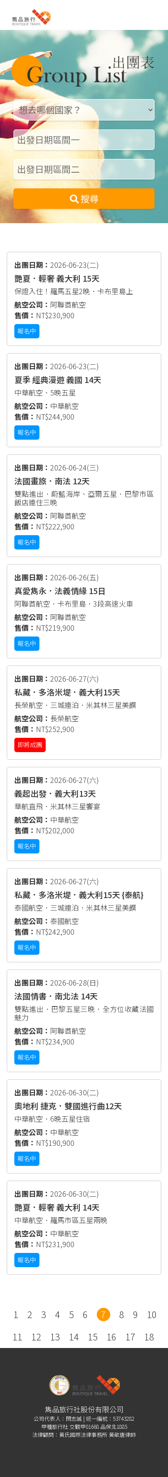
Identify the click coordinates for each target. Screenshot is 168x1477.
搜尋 (84, 198)
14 (74, 1336)
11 (17, 1336)
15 (93, 1336)
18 (149, 1336)
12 (36, 1336)
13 (55, 1336)
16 (111, 1336)
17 (130, 1336)
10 (152, 1314)
